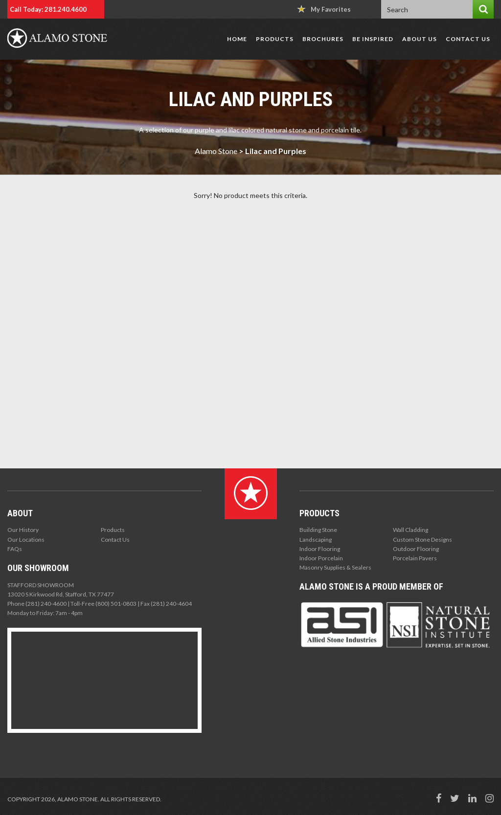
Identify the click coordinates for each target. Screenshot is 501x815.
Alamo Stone (216, 150)
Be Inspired (372, 39)
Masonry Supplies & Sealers (335, 567)
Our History (23, 529)
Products (275, 39)
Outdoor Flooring (416, 548)
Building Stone (318, 529)
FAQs (14, 548)
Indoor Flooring (319, 548)
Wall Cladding (410, 529)
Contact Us (468, 39)
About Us (419, 39)
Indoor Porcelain (321, 558)
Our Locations (26, 539)
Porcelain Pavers (415, 558)
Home (237, 39)
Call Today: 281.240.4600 (48, 9)
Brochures (322, 39)
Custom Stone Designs (422, 539)
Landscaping (315, 539)
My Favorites (324, 9)
